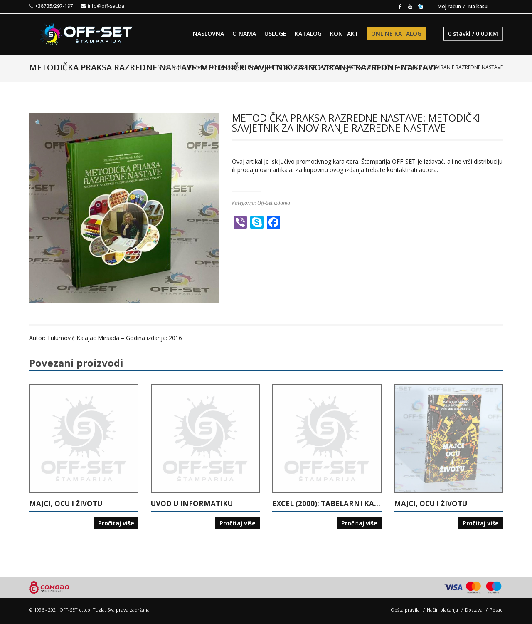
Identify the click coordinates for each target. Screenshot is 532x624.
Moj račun (449, 6)
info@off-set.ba (106, 6)
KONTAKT (344, 33)
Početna (198, 67)
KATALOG (308, 33)
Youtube (410, 5)
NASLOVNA (208, 33)
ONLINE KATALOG (396, 33)
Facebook (400, 5)
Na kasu (478, 6)
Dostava (474, 610)
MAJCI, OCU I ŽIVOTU (65, 504)
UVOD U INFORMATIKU (192, 504)
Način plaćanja (442, 610)
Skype (420, 5)
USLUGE (275, 33)
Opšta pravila (405, 610)
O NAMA (244, 33)
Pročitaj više (116, 523)
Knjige (219, 67)
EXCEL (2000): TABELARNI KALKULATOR (327, 504)
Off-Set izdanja (247, 67)
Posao (496, 610)
